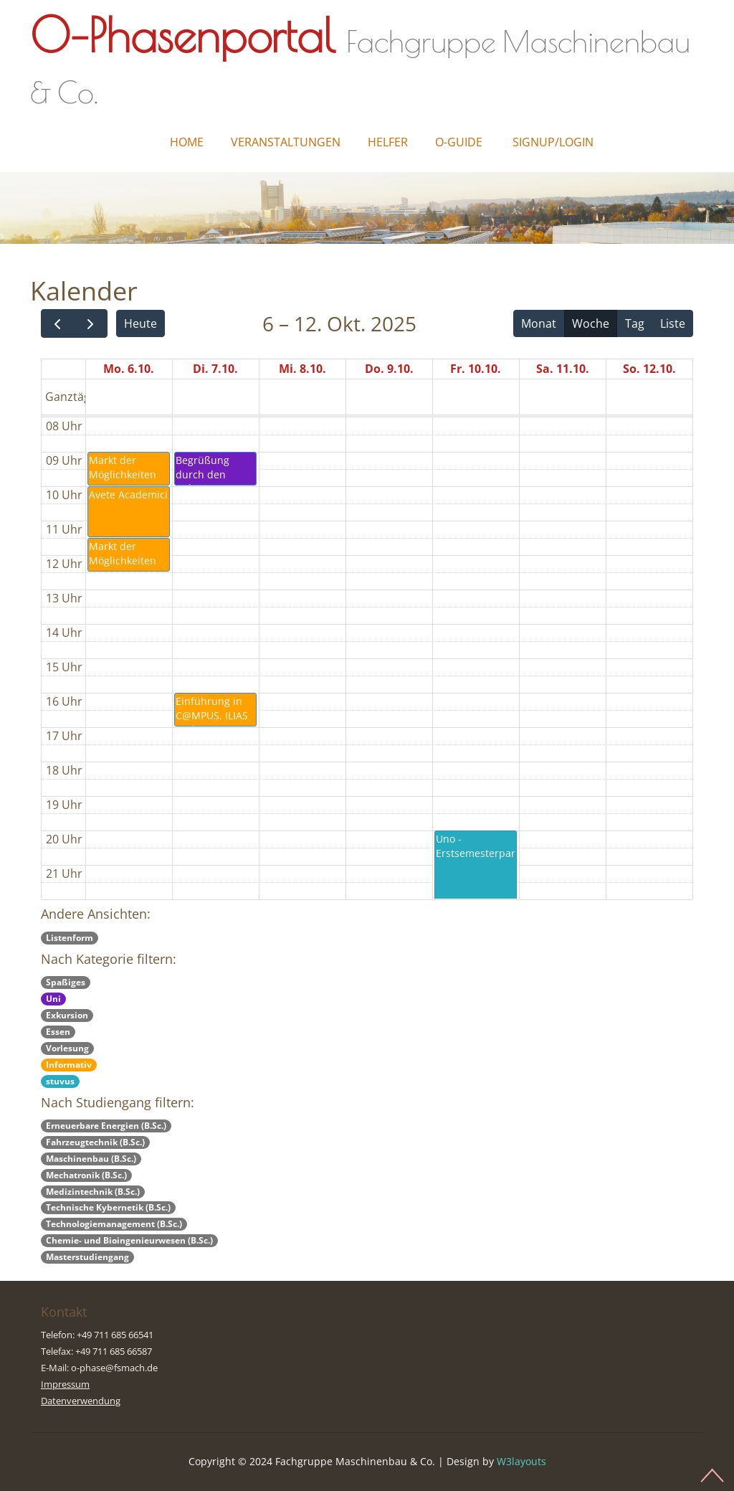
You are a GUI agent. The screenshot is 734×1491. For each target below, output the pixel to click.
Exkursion (67, 1015)
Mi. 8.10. (302, 369)
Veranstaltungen (285, 142)
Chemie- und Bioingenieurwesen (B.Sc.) (129, 1240)
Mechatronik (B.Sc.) (86, 1175)
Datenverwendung (80, 1400)
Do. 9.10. (389, 369)
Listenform (69, 938)
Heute (140, 323)
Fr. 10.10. (475, 369)
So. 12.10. (649, 369)
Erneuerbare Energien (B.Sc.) (106, 1126)
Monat (538, 323)
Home (187, 142)
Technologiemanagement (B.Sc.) (114, 1224)
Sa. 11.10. (562, 369)
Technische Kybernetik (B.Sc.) (108, 1207)
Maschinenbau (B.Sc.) (91, 1158)
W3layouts (521, 1461)
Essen (58, 1032)
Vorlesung (67, 1048)
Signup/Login (553, 142)
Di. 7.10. (215, 369)
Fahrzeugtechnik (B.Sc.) (95, 1142)
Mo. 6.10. (128, 369)
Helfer (388, 142)
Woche (590, 323)
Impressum (65, 1384)
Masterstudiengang (87, 1257)
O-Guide (458, 142)
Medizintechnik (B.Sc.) (93, 1191)
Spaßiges (65, 982)
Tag (634, 323)
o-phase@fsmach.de (114, 1367)
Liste (672, 323)
